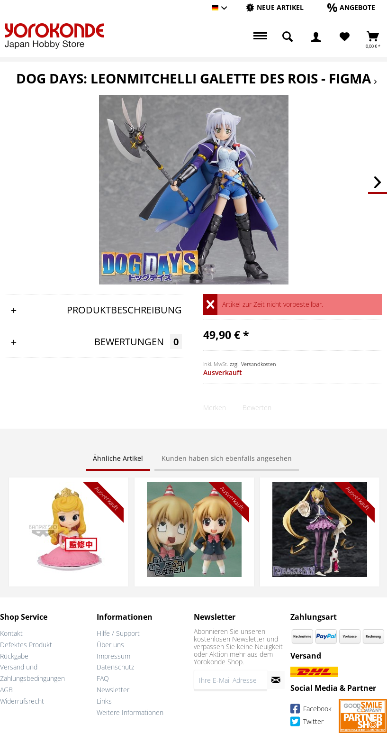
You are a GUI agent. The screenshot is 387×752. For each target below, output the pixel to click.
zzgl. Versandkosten (253, 363)
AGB (6, 689)
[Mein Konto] (316, 37)
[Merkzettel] (344, 37)
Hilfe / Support (118, 633)
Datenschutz (115, 666)
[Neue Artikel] (274, 7)
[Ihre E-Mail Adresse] (230, 679)
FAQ (103, 678)
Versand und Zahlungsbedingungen (32, 672)
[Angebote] (351, 7)
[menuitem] (274, 8)
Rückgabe (14, 655)
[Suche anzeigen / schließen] (287, 37)
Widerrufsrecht (22, 701)
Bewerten (257, 407)
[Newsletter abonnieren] (276, 679)
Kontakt (11, 633)
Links (104, 701)
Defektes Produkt (26, 644)
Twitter (307, 723)
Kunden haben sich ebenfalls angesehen (227, 458)
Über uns (110, 644)
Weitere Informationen (130, 712)
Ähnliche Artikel (118, 458)
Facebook (311, 710)
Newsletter (113, 689)
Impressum (113, 655)
